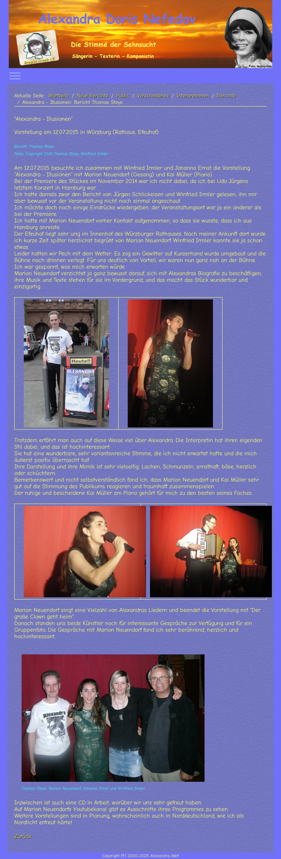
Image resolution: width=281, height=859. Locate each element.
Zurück (22, 836)
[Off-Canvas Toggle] (15, 76)
